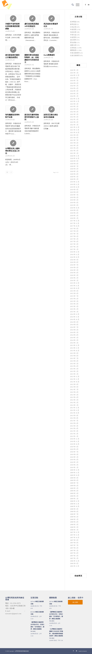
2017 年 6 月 (74, 236)
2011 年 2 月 (74, 434)
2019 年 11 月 (74, 184)
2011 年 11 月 (74, 410)
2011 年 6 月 (74, 423)
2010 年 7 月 (74, 452)
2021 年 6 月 (74, 143)
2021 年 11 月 (74, 130)
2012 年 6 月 (74, 392)
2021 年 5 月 (74, 145)
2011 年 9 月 (74, 415)
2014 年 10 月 (74, 319)
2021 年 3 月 (74, 150)
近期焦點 (73, 48)
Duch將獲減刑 (49, 55)
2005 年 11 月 (74, 566)
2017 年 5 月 (74, 239)
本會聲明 (73, 37)
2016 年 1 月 (74, 280)
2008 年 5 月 (74, 519)
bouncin (85, 651)
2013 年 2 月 (74, 371)
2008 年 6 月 (74, 517)
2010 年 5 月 (74, 457)
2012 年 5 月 (74, 395)
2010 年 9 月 (74, 447)
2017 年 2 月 (74, 247)
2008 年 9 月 (74, 509)
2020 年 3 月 (74, 177)
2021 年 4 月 (74, 148)
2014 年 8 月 (74, 324)
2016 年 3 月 (74, 275)
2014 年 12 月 (74, 314)
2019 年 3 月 (74, 205)
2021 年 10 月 (74, 132)
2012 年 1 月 (74, 405)
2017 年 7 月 (74, 234)
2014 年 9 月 (74, 322)
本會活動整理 (75, 53)
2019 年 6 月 (74, 197)
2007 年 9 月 (74, 540)
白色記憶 (73, 27)
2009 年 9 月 (74, 478)
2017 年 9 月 (74, 228)
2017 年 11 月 (74, 223)
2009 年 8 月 (74, 480)
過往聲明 (73, 40)
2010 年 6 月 (74, 454)
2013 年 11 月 (74, 348)
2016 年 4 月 (74, 272)
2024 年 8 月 (74, 78)
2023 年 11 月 (74, 101)
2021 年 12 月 (74, 127)
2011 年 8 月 (74, 418)
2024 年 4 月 (74, 88)
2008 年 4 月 (74, 522)
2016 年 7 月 (74, 265)
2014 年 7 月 (74, 327)
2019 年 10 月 (74, 187)
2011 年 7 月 (74, 421)
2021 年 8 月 (74, 137)
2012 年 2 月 (74, 402)
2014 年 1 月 (74, 343)
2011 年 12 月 (74, 408)
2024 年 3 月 (74, 91)
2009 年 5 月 (74, 488)
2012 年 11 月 (74, 379)
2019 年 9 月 (74, 189)
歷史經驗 (73, 42)
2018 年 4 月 (74, 213)
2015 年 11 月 (74, 286)
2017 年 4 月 (74, 241)
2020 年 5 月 (74, 171)
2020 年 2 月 (74, 179)
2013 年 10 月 (74, 350)
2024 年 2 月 (74, 93)
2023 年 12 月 (74, 99)
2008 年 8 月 (74, 511)
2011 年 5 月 (74, 426)
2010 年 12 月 (74, 439)
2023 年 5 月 (74, 104)
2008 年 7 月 (74, 514)
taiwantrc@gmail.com (13, 613)
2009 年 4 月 (74, 491)
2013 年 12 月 (74, 345)
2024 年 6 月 (74, 83)
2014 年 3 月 (74, 337)
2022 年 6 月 (74, 112)
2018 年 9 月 (74, 210)
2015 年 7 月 (74, 296)
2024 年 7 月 (74, 80)
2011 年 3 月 (74, 431)
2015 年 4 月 (74, 304)
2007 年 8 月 (74, 543)
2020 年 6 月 (74, 169)
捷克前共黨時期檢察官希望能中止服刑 (31, 117)
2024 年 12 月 (74, 75)
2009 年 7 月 (74, 483)
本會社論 (73, 35)
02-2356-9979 (15, 603)
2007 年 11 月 (74, 535)
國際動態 (73, 50)
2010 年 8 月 (74, 449)
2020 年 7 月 (74, 166)
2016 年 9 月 (74, 260)
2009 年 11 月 (74, 472)
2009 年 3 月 (74, 493)
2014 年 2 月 (74, 340)
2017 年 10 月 (74, 226)
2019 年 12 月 (74, 182)
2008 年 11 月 (74, 504)
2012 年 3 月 (74, 400)
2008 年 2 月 (74, 527)
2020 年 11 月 (74, 156)
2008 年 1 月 (74, 530)
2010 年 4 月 (74, 459)
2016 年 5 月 (74, 270)
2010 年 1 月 (74, 467)
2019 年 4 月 (74, 202)
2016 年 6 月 (74, 267)
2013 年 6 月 (74, 361)
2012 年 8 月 (74, 387)
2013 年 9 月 (74, 353)
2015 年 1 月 (74, 312)
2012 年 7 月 (74, 389)
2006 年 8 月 (74, 563)
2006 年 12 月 (74, 561)
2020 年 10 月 (74, 158)
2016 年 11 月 (74, 254)
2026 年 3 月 (74, 70)
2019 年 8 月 (74, 192)
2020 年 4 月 (74, 174)
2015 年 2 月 (74, 309)
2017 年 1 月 (74, 249)
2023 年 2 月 (74, 106)
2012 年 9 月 (74, 384)
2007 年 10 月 (74, 537)
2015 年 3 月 (74, 306)
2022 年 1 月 (74, 125)
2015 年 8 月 (74, 293)
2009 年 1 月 (74, 498)
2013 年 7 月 (74, 358)
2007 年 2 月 (74, 558)
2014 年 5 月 (74, 332)
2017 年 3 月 (74, 244)
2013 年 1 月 (74, 374)
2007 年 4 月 (74, 553)
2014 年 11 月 (74, 317)
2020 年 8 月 (74, 163)
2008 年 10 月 (74, 506)
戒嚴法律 (73, 45)
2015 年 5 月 (74, 301)
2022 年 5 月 (74, 114)
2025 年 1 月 (74, 73)
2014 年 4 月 (74, 335)
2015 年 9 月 (74, 291)
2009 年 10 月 (74, 475)
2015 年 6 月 (74, 299)
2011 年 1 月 (74, 436)
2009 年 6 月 (74, 485)
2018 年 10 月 (74, 208)
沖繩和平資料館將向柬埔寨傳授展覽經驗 (12, 26)
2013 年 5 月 (74, 363)
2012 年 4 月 (74, 397)
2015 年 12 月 (74, 283)
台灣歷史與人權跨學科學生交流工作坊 (12, 151)
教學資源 (73, 24)
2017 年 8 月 (74, 231)
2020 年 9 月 (74, 161)
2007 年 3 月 (74, 556)
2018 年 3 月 (74, 215)
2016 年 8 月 (74, 262)
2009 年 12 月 (74, 470)
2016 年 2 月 (74, 278)
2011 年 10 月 (74, 413)
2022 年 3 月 (74, 119)
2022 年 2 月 (74, 122)
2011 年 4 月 (74, 428)
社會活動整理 (75, 55)
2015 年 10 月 (74, 288)
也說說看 (73, 32)
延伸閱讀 (73, 22)
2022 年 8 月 (74, 109)
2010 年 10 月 (74, 444)
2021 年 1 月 (74, 153)
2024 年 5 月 (74, 86)
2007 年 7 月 (74, 545)
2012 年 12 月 (74, 376)
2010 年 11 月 (74, 441)
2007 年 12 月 (74, 532)
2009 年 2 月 (74, 496)
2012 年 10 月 (74, 382)
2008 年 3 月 (74, 524)
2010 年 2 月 (74, 465)
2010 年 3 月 (74, 462)
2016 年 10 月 (74, 257)
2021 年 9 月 (74, 135)
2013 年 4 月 (74, 366)
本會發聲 (73, 29)
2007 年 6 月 (74, 548)
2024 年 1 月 (74, 96)
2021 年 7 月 (74, 140)
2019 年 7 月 (74, 195)
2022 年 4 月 (74, 117)
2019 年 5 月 (74, 200)
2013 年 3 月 (74, 369)
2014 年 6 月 (74, 330)
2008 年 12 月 (74, 501)
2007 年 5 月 (74, 550)
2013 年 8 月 (74, 356)
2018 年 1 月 (74, 218)
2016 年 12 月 (74, 252)
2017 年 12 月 (74, 221)
